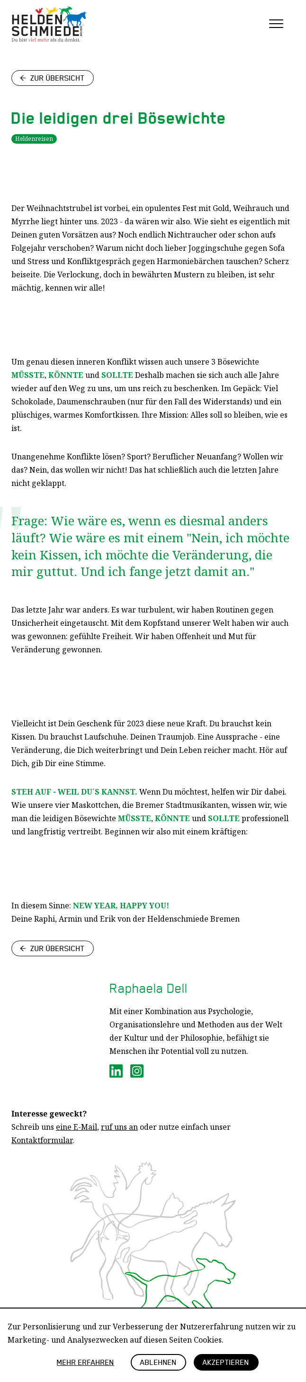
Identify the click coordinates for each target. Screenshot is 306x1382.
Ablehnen (158, 1361)
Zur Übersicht (57, 77)
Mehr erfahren (85, 1361)
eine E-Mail (76, 1127)
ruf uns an (119, 1127)
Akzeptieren (226, 1361)
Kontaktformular (41, 1140)
